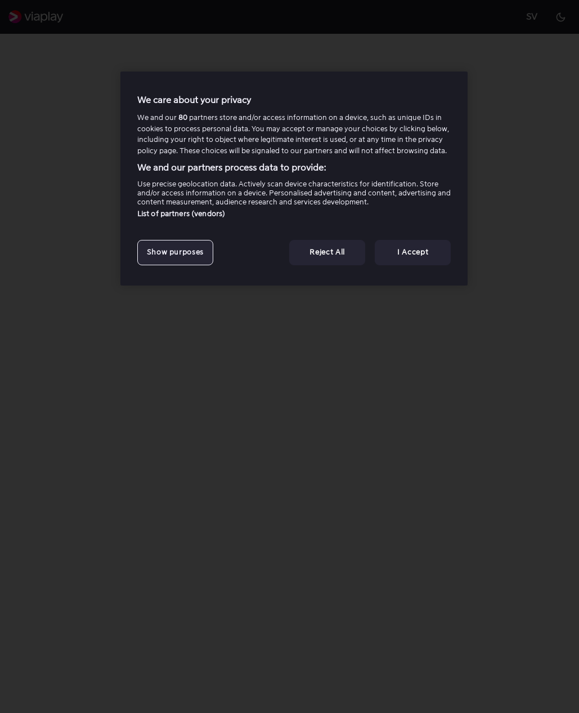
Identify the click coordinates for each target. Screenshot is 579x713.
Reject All (327, 252)
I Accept (412, 252)
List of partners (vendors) (181, 213)
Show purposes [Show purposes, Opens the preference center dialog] (175, 252)
